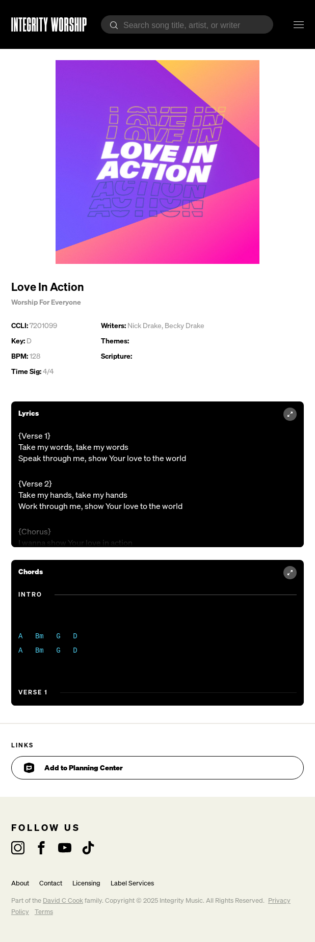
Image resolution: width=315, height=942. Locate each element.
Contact (50, 883)
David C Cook (63, 900)
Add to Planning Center (73, 768)
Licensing (86, 883)
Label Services (132, 883)
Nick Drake (144, 325)
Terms (44, 911)
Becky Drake (184, 325)
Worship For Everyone (46, 302)
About (20, 883)
